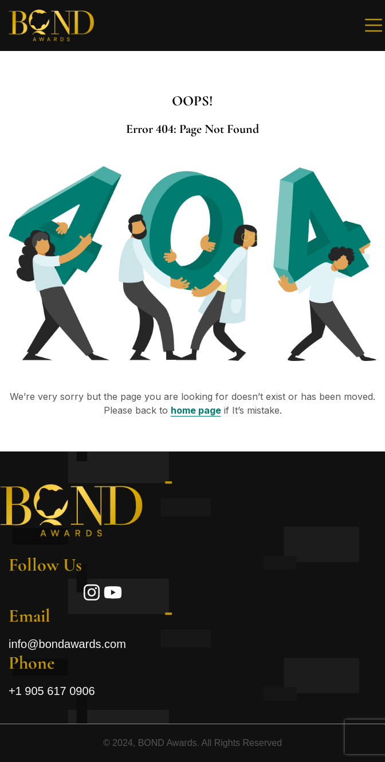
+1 (52, 691)
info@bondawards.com (67, 644)
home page (196, 410)
